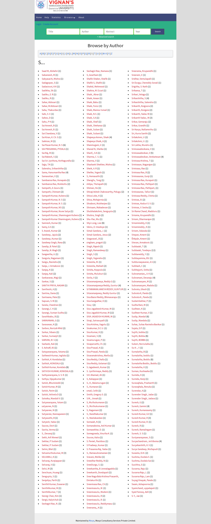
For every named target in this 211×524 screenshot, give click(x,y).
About (81, 17)
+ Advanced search (105, 36)
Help (46, 17)
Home (39, 17)
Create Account (50, 24)
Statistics (56, 17)
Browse (69, 17)
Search (158, 32)
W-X (105, 53)
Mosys (91, 520)
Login (38, 24)
